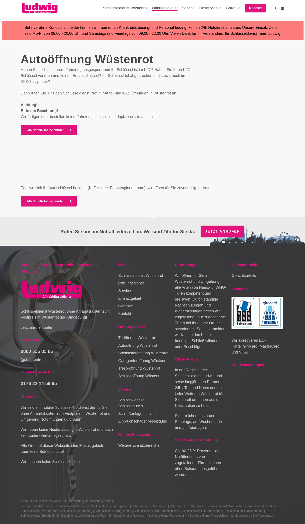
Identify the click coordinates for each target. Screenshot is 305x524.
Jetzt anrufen (222, 231)
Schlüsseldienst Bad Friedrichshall (156, 511)
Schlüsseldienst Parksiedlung (167, 515)
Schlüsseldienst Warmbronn (39, 511)
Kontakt (124, 314)
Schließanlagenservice (137, 414)
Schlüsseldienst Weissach (187, 506)
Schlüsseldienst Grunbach (224, 506)
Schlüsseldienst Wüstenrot (140, 275)
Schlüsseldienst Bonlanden (149, 506)
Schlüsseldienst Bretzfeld (37, 515)
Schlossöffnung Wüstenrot (140, 376)
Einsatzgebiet (129, 298)
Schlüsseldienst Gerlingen (71, 506)
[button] (49, 130)
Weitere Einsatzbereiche (138, 445)
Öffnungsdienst (131, 283)
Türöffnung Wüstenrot (136, 338)
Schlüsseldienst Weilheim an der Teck (81, 515)
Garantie (125, 306)
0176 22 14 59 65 (39, 383)
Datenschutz (93, 501)
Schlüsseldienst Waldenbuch (127, 515)
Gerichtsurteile (244, 275)
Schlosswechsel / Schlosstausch (132, 403)
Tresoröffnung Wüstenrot (139, 368)
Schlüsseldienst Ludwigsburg (110, 506)
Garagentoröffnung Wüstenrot (143, 361)
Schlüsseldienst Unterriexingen (201, 511)
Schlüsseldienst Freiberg (76, 511)
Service (124, 291)
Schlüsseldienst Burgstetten (113, 511)
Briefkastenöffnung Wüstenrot (143, 353)
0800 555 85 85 (37, 351)
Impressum (75, 501)
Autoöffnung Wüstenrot (137, 345)
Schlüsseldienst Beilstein (259, 506)
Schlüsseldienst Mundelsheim (209, 515)
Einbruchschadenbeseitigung (142, 421)
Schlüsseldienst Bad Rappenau (251, 515)
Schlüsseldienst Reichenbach (244, 511)
